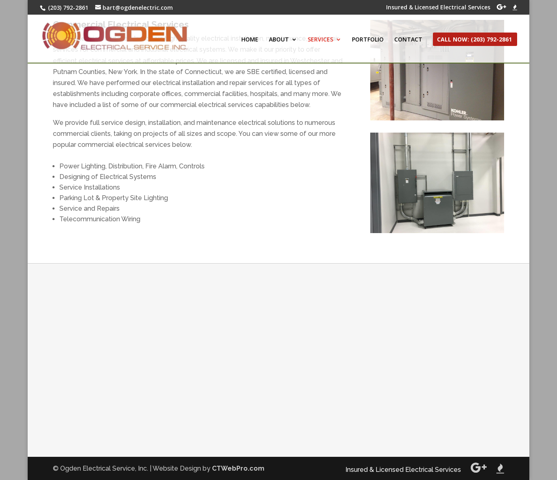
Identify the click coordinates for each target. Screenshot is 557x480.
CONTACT (408, 40)
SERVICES (320, 40)
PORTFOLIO (368, 40)
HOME (249, 40)
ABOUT (279, 40)
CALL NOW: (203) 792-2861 (474, 40)
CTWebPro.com (238, 468)
